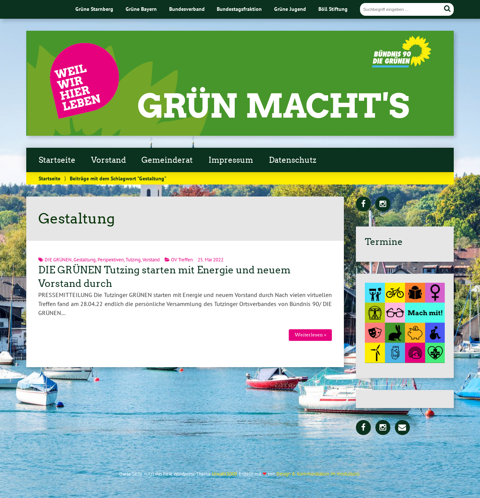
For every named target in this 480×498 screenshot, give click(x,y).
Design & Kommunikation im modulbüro (318, 474)
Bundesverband (187, 8)
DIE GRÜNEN (58, 259)
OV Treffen (182, 259)
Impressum (230, 160)
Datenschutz (292, 160)
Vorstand (108, 160)
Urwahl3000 (224, 474)
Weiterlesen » (310, 335)
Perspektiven (111, 259)
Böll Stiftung (333, 8)
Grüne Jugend (290, 8)
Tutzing (133, 259)
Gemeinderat (167, 160)
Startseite (57, 160)
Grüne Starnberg (94, 8)
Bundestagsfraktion (239, 8)
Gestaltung (85, 259)
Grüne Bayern (141, 8)
